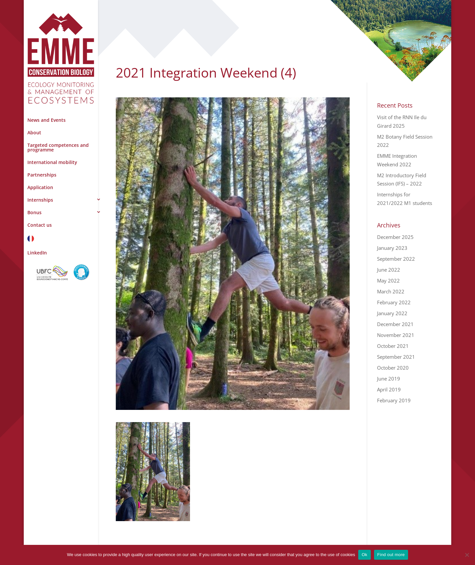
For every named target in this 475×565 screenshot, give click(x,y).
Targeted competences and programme (58, 147)
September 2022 (396, 258)
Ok (364, 554)
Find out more (391, 554)
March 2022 (390, 291)
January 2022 (392, 313)
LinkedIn (37, 252)
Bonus (34, 212)
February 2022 (394, 302)
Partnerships (41, 175)
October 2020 (393, 367)
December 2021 (395, 324)
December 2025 (395, 237)
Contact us (39, 225)
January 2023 (392, 248)
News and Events (46, 120)
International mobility (52, 162)
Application (40, 187)
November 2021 (395, 335)
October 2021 (393, 346)
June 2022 (388, 269)
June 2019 (388, 378)
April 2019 (389, 389)
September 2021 (396, 356)
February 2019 (394, 400)
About (34, 132)
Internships (40, 200)
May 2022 (388, 280)
